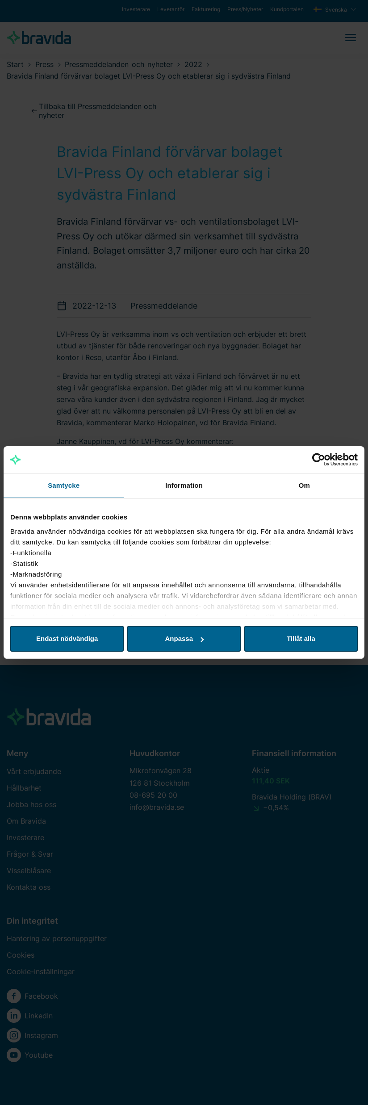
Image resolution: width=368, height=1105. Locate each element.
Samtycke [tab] (63, 485)
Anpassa (184, 638)
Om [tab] (304, 485)
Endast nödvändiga (67, 638)
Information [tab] (184, 485)
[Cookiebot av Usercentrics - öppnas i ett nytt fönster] (319, 459)
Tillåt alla (301, 638)
